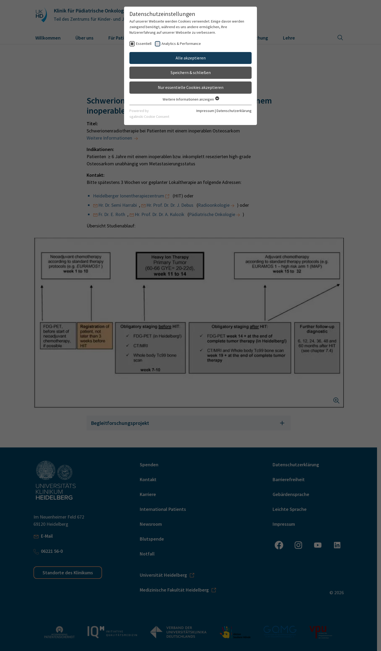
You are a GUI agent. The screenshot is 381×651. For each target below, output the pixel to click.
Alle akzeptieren (191, 58)
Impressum (205, 110)
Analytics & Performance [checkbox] (181, 43)
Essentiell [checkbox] (143, 43)
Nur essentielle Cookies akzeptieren (190, 87)
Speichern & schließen (191, 72)
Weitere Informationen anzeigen (191, 99)
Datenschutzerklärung (234, 110)
